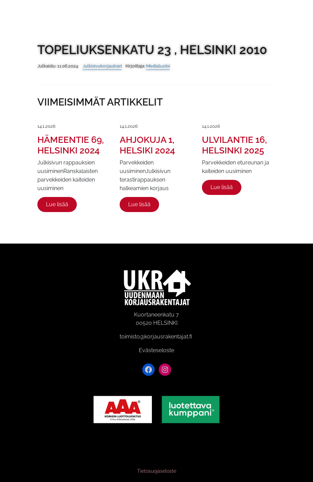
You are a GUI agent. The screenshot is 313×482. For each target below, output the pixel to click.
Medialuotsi (158, 66)
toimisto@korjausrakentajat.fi (156, 336)
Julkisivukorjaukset (102, 66)
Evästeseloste (156, 350)
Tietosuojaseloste (156, 471)
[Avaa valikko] (304, 13)
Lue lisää (57, 204)
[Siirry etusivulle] (13, 13)
